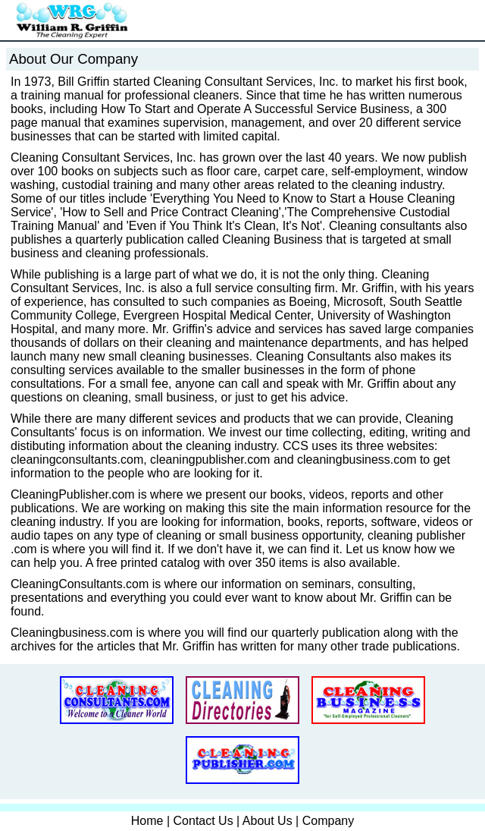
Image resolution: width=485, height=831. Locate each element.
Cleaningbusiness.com (72, 632)
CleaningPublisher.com (73, 494)
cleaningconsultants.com (77, 459)
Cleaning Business (272, 239)
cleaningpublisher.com (210, 459)
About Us (267, 820)
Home (147, 820)
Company (328, 820)
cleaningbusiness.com (356, 459)
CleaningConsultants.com (80, 584)
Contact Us (203, 820)
